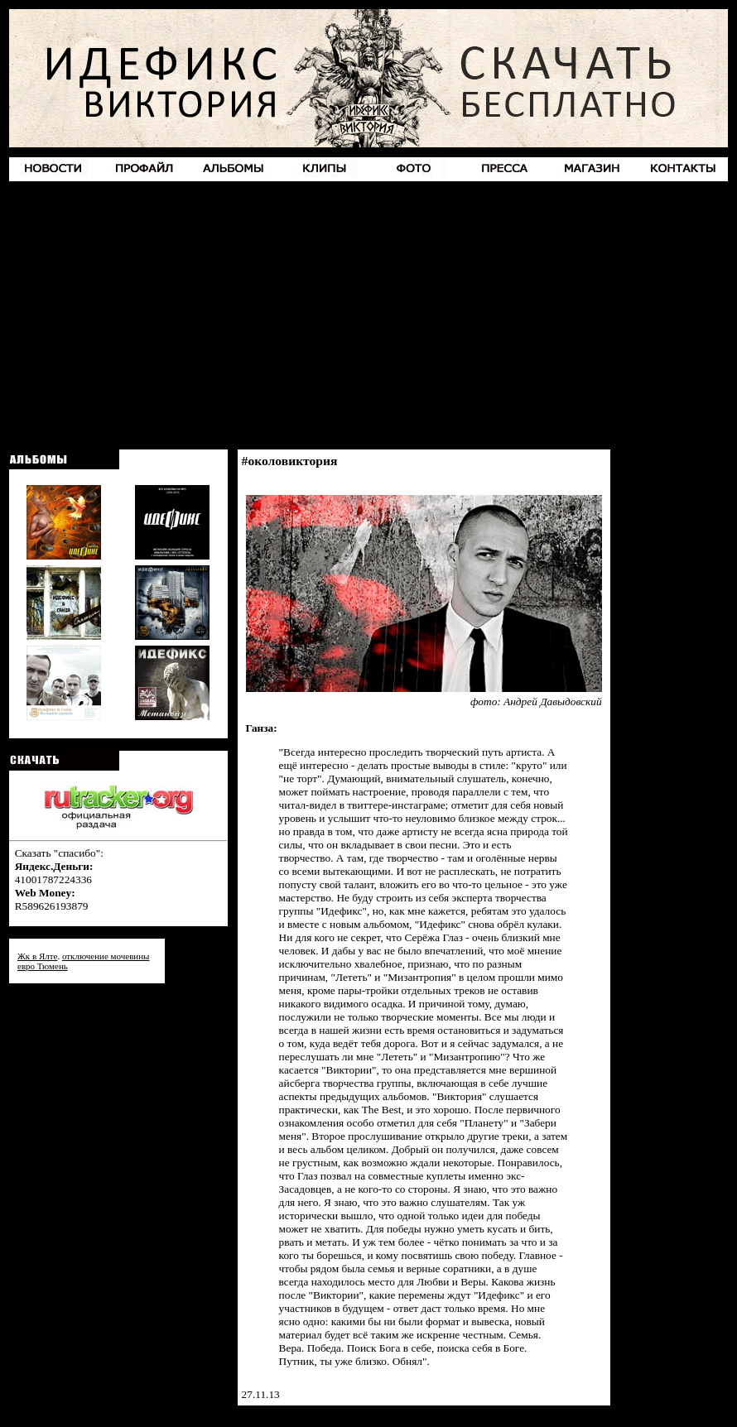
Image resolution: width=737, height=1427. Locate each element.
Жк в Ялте (37, 956)
